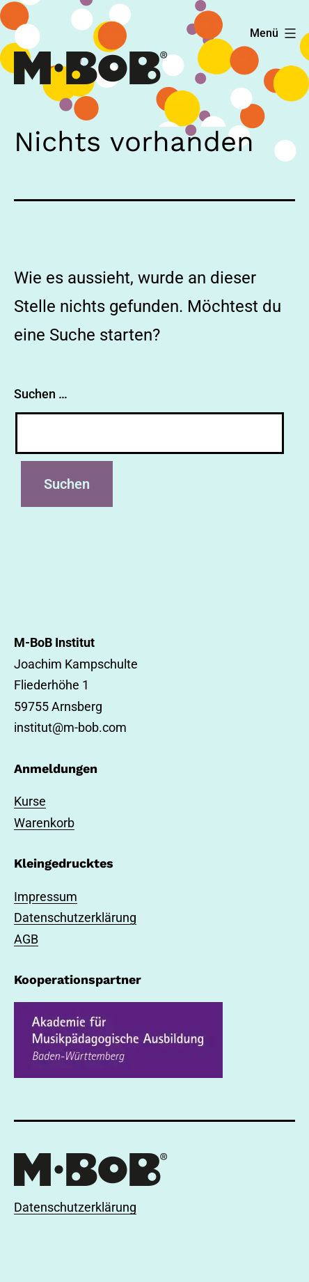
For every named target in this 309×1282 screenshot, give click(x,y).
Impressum (45, 896)
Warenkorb (44, 822)
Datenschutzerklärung (75, 917)
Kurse (30, 801)
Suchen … (41, 393)
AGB (26, 939)
